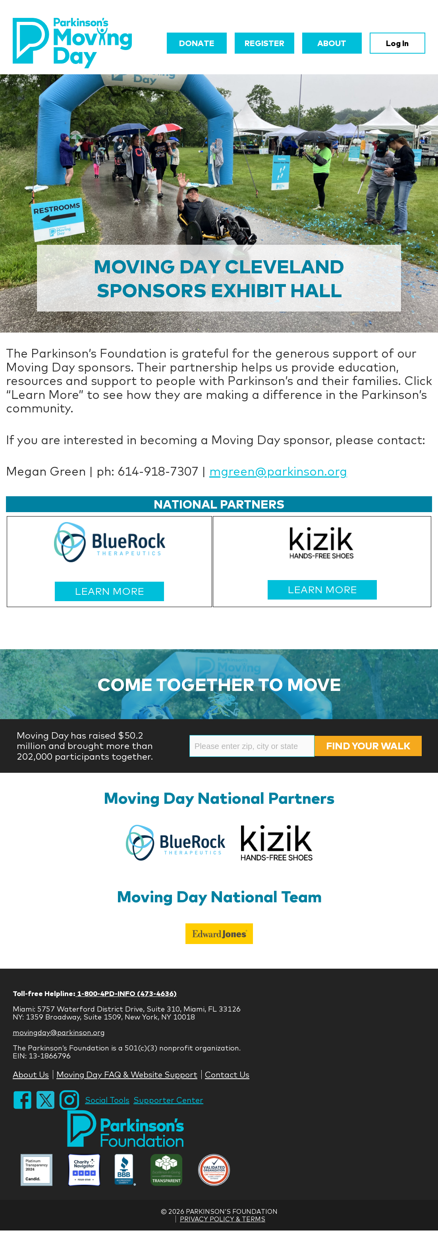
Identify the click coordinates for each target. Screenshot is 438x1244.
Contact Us (227, 1074)
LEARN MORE (109, 591)
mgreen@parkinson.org (278, 471)
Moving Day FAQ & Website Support (126, 1074)
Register (264, 43)
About (331, 43)
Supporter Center (168, 1100)
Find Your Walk (368, 746)
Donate (196, 43)
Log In (397, 43)
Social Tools (107, 1100)
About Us (31, 1074)
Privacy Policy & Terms (222, 1219)
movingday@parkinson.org (59, 1032)
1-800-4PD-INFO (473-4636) (126, 993)
